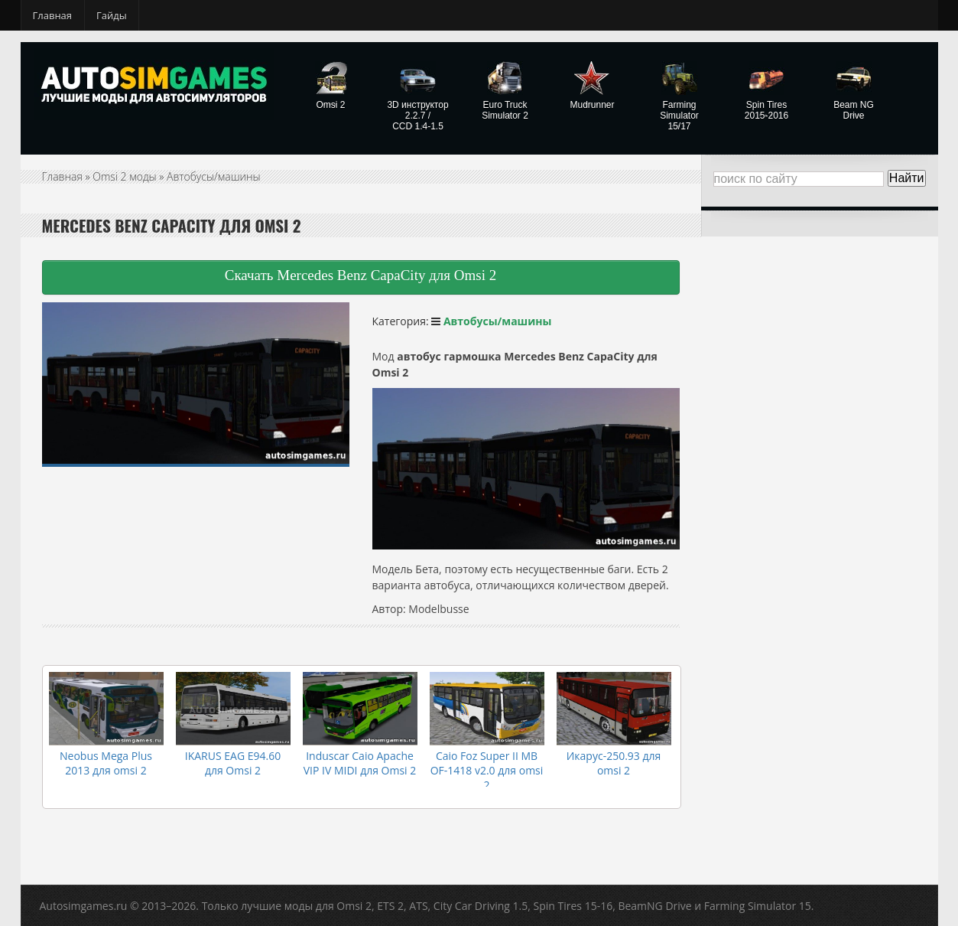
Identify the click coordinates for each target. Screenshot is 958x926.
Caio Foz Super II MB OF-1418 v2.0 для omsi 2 (487, 770)
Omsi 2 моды (124, 176)
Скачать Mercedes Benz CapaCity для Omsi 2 (360, 275)
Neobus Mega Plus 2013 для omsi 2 (106, 763)
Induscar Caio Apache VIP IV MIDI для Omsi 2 (360, 763)
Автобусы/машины (214, 176)
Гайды (111, 15)
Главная (53, 15)
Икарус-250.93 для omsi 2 (614, 763)
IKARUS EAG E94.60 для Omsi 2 (233, 763)
